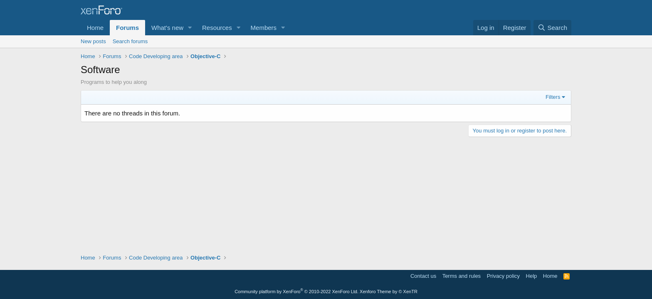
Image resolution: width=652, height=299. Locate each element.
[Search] (552, 27)
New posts (93, 41)
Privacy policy (503, 276)
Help (531, 276)
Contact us (423, 276)
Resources (217, 27)
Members (264, 27)
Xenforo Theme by (388, 291)
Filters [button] (553, 97)
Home (95, 27)
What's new (167, 27)
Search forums (130, 41)
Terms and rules (461, 276)
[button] (190, 27)
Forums (127, 27)
